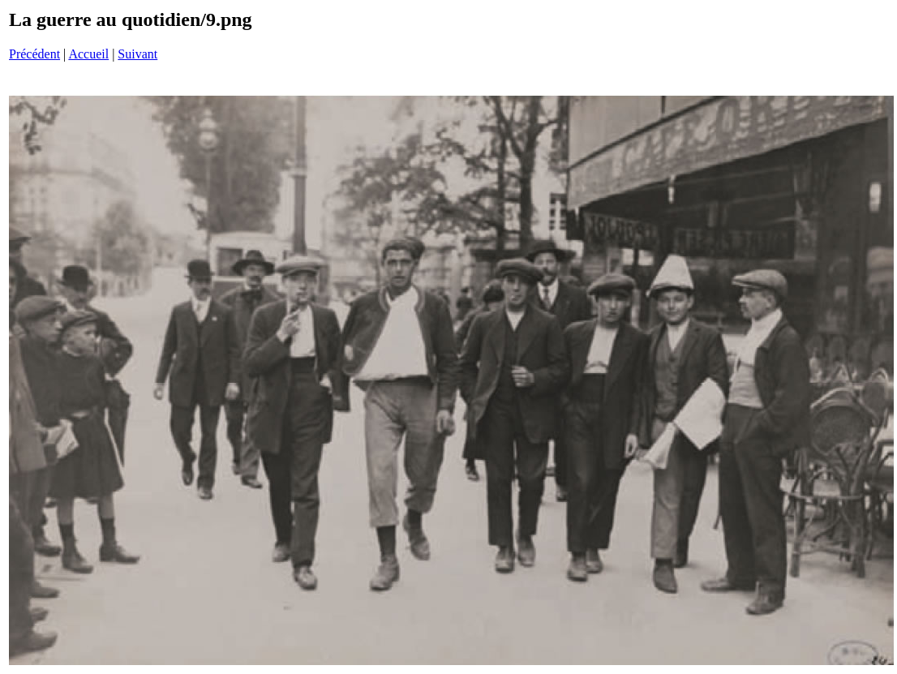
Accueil (88, 54)
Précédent (34, 54)
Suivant (137, 54)
